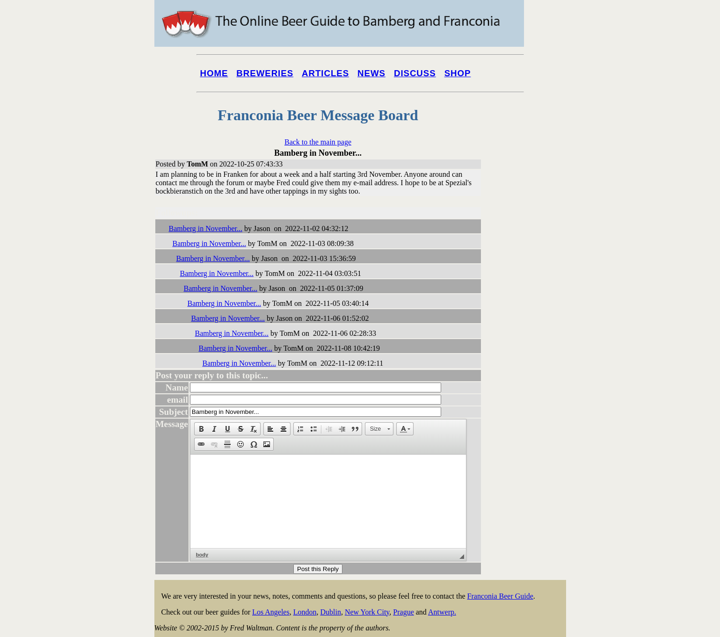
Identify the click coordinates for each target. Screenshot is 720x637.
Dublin (330, 612)
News (371, 73)
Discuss (415, 73)
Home (214, 73)
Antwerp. (442, 612)
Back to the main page (317, 142)
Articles (325, 73)
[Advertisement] (528, 356)
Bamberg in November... (205, 228)
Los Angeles (271, 612)
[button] (201, 429)
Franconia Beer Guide (500, 596)
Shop (457, 73)
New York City (367, 612)
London (305, 612)
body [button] (202, 554)
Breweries (264, 73)
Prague (403, 612)
